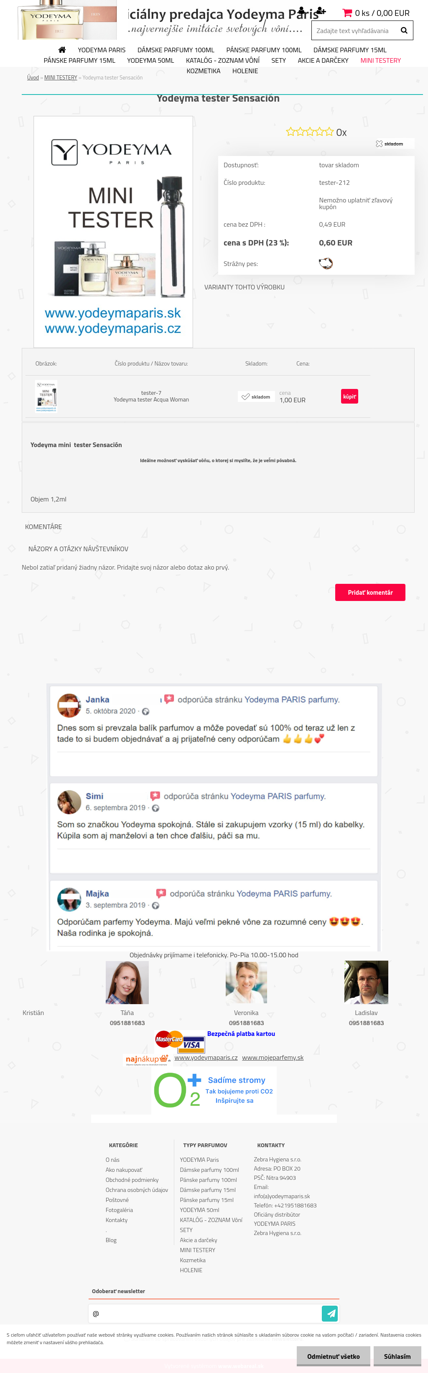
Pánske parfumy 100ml (263, 50)
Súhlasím (397, 1356)
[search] (404, 30)
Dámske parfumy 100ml (176, 50)
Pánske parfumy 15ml (79, 60)
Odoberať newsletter (118, 1290)
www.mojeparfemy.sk (272, 1057)
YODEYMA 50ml (150, 60)
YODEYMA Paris (102, 50)
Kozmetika (203, 71)
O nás (113, 1159)
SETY (279, 60)
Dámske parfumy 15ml (350, 50)
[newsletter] (329, 1313)
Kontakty (116, 1219)
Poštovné (117, 1199)
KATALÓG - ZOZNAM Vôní (223, 60)
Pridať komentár (370, 592)
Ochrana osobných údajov (137, 1189)
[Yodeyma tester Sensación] (113, 119)
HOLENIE (245, 71)
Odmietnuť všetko (333, 1356)
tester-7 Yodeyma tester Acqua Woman (151, 396)
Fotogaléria (119, 1209)
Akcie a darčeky (323, 60)
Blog (111, 1239)
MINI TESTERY (380, 60)
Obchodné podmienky (132, 1179)
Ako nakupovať (124, 1169)
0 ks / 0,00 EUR (382, 12)
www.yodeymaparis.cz (206, 1057)
